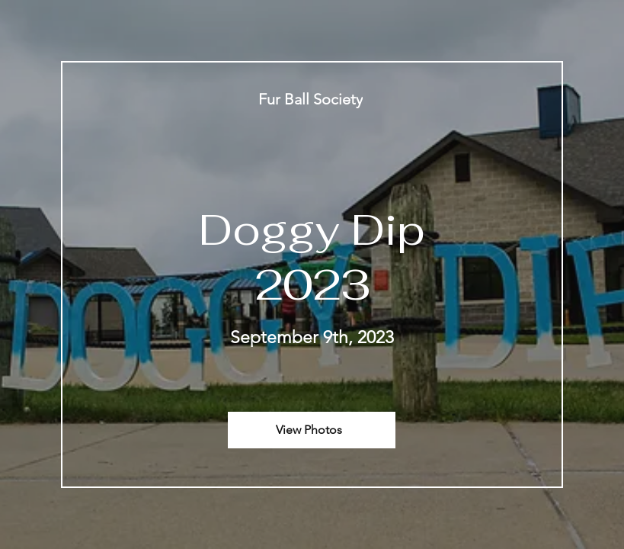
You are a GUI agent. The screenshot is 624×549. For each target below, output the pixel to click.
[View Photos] (311, 430)
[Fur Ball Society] (312, 99)
